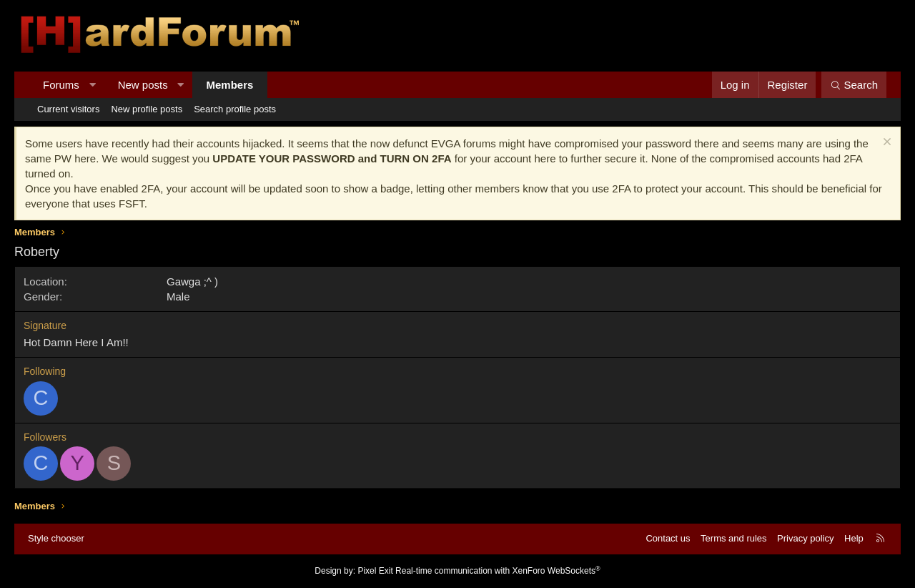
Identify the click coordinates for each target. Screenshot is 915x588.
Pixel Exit (374, 571)
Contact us (668, 538)
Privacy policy (805, 538)
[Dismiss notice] (885, 143)
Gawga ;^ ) (192, 281)
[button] (92, 85)
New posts (143, 85)
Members (230, 85)
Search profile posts (235, 109)
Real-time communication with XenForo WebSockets (497, 571)
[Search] (853, 85)
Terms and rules (733, 538)
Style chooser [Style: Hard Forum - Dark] (56, 538)
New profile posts (146, 109)
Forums (61, 85)
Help (854, 538)
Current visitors (68, 109)
